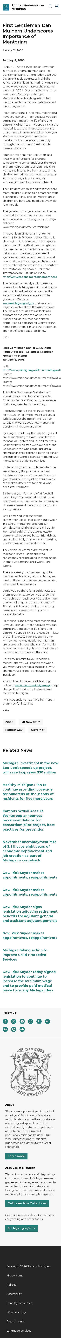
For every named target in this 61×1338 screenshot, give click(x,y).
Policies (11, 1284)
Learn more (16, 1156)
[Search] (50, 6)
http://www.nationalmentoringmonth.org (30, 276)
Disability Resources (19, 1303)
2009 (9, 722)
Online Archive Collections (27, 1203)
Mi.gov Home (15, 1275)
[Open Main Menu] (57, 6)
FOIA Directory (16, 1312)
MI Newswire (31, 722)
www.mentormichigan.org (32, 685)
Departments (15, 1321)
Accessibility (14, 1293)
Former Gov (14, 729)
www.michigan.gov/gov (18, 303)
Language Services (19, 1330)
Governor (38, 729)
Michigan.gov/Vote (21, 1228)
